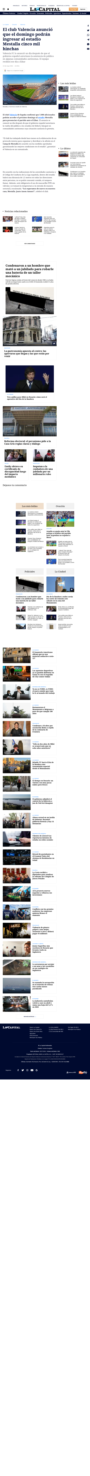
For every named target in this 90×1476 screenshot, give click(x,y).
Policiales (48, 13)
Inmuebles (16, 5)
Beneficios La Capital (63, 5)
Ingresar (82, 9)
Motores (24, 5)
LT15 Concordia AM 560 (56, 1031)
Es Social (83, 13)
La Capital (6, 24)
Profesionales (41, 5)
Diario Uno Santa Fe (36, 1029)
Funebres (51, 5)
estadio (41, 117)
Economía (40, 13)
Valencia (22, 24)
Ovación (32, 13)
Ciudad (20, 13)
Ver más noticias (29, 1016)
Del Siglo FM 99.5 (73, 1027)
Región (26, 13)
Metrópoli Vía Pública (36, 1037)
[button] (4, 9)
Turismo (74, 5)
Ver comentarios (29, 243)
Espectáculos (67, 13)
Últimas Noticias (9, 13)
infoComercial (34, 1035)
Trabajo (32, 5)
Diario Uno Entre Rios (36, 1031)
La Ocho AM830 (53, 1027)
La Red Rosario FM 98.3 (56, 1029)
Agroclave (57, 13)
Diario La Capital (34, 1027)
